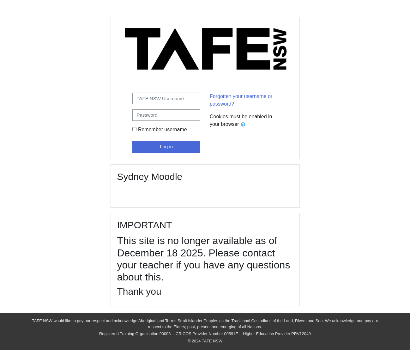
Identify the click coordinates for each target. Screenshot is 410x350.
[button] (244, 125)
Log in (166, 146)
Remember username (162, 129)
